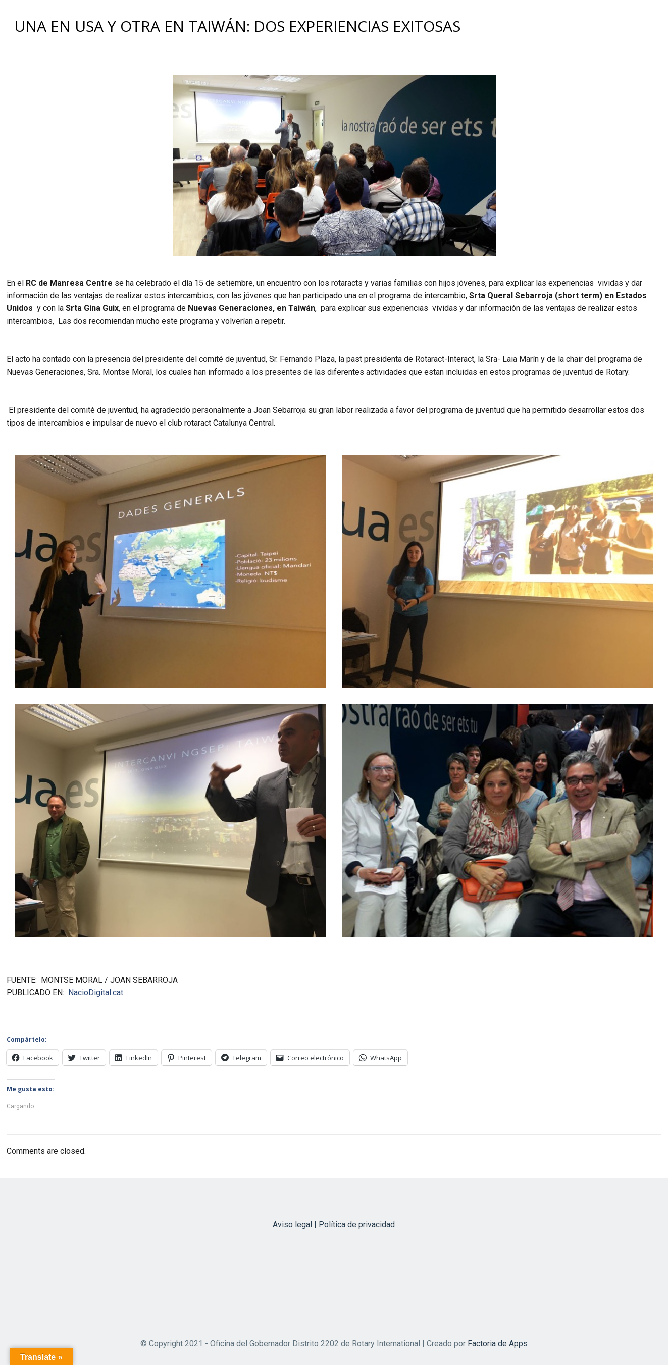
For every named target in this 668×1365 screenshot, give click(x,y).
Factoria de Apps (498, 1343)
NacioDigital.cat (95, 993)
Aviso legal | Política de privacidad (334, 1224)
